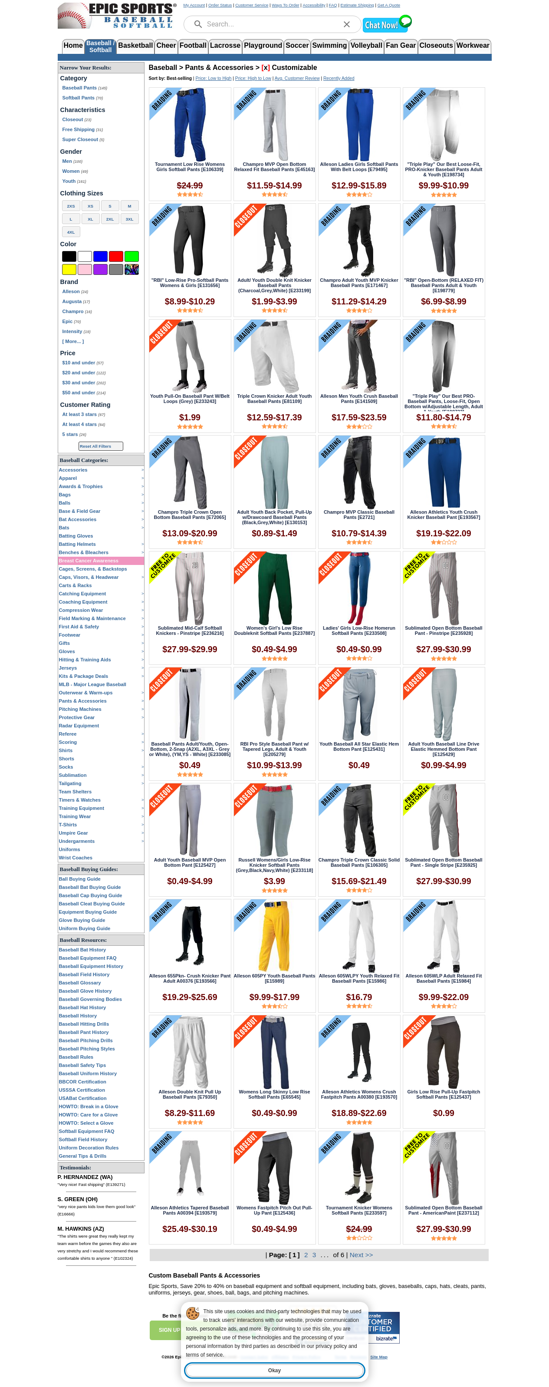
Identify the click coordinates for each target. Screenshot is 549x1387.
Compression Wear (81, 610)
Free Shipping (82, 129)
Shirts (66, 750)
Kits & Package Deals (83, 676)
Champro (77, 311)
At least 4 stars (83, 424)
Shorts (66, 758)
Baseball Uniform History (88, 1073)
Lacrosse (225, 45)
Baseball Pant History (84, 1032)
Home (73, 45)
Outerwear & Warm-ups (86, 692)
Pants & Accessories (83, 700)
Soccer (297, 45)
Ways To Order (285, 5)
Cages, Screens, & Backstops (93, 568)
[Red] (116, 256)
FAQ (333, 5)
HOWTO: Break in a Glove (88, 1106)
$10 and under (83, 362)
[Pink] (85, 269)
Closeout (77, 119)
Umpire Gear (73, 833)
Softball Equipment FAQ (87, 1131)
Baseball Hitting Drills (84, 1024)
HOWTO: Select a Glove (86, 1123)
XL (90, 219)
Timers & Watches (80, 799)
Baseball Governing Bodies (90, 999)
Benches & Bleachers (83, 552)
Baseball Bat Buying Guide (90, 887)
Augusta (76, 301)
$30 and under (84, 382)
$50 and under (84, 392)
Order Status (220, 5)
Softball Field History (83, 1139)
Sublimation (73, 775)
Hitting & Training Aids (85, 659)
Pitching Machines (80, 709)
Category (73, 78)
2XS (71, 206)
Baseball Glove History (85, 991)
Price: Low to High (213, 78)
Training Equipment (81, 808)
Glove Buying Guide (82, 920)
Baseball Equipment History (91, 966)
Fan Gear (401, 45)
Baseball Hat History (82, 1007)
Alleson (75, 291)
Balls (65, 502)
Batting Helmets (77, 544)
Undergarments (77, 841)
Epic (71, 321)
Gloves (67, 651)
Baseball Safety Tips (82, 1065)
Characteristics (82, 109)
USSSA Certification (82, 1090)
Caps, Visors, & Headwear (89, 577)
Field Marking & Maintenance (92, 618)
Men (72, 161)
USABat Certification (83, 1098)
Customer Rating (85, 404)
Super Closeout (83, 139)
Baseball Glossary (80, 982)
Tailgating (70, 783)
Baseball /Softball (100, 46)
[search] (198, 24)
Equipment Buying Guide (88, 912)
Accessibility (314, 5)
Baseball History (78, 1015)
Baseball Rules (76, 1057)
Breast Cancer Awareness (88, 560)
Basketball (135, 45)
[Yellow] (69, 269)
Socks (66, 766)
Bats (64, 527)
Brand (69, 281)
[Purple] (100, 269)
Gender (71, 151)
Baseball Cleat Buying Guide (92, 903)
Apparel (68, 478)
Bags (65, 494)
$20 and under (84, 372)
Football (193, 45)
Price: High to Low (253, 78)
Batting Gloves (76, 535)
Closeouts (436, 45)
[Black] (69, 256)
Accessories (73, 469)
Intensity (76, 331)
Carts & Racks (75, 585)
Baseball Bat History (82, 949)
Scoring (68, 742)
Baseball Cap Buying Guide (90, 895)
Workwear (473, 45)
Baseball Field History (84, 974)
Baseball (163, 67)
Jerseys (68, 667)
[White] (85, 256)
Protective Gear (77, 717)
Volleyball (367, 45)
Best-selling (179, 78)
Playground (263, 45)
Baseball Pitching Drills (86, 1040)
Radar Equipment (79, 725)
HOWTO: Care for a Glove (88, 1114)
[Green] (132, 256)
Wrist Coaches (76, 857)
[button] (387, 31)
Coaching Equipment (83, 601)
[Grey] (116, 269)
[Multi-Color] (132, 269)
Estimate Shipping (357, 5)
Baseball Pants (85, 87)
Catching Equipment (82, 593)
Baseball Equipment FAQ (88, 958)
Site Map (378, 1356)
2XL (110, 219)
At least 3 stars (83, 414)
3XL (130, 219)
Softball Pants (82, 97)
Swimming (329, 45)
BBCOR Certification (82, 1081)
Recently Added (339, 78)
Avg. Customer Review (297, 78)
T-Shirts (68, 824)
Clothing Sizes (81, 193)
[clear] (346, 24)
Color (68, 244)
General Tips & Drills (83, 1156)
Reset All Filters (95, 446)
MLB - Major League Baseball (92, 684)
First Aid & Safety (79, 626)
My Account (194, 5)
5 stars (74, 434)
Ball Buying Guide (80, 879)
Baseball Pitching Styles (87, 1048)
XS (90, 206)
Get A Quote (389, 5)
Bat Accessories (78, 519)
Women (75, 171)
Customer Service (251, 5)
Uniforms (69, 849)
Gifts (64, 643)
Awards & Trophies (81, 486)
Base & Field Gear (80, 511)
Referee (68, 733)
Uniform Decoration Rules (89, 1147)
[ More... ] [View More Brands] (73, 341)
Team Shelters (75, 791)
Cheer (166, 45)
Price (68, 353)
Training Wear (75, 816)
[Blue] (100, 256)
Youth (74, 181)
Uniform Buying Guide (85, 928)
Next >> (361, 1254)
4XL (71, 232)
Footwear (70, 634)
